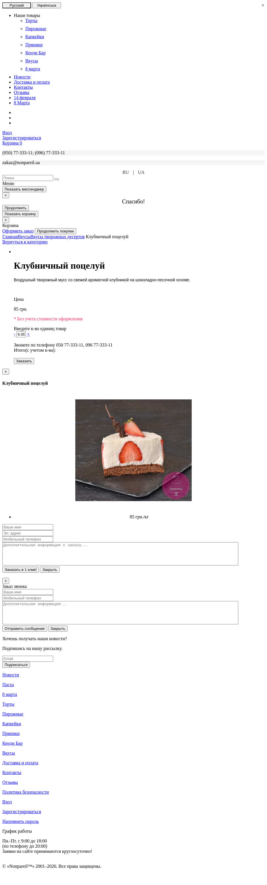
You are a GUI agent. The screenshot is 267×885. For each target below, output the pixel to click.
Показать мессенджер (24, 189)
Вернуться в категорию (25, 241)
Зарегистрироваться (21, 820)
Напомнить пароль (20, 830)
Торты (8, 712)
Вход (7, 810)
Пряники (11, 742)
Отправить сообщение (25, 637)
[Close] (5, 195)
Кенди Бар (12, 751)
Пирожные (12, 722)
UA (141, 172)
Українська (46, 5)
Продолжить (15, 208)
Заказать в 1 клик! (21, 574)
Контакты (23, 87)
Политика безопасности (25, 800)
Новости (22, 76)
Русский (16, 5)
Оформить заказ (18, 230)
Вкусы (8, 761)
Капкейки (11, 732)
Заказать (24, 361)
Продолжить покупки (55, 231)
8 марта (9, 703)
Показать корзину (20, 214)
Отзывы (21, 92)
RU (125, 172)
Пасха (8, 693)
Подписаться (16, 673)
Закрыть (49, 574)
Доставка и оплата (32, 82)
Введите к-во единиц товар (40, 328)
